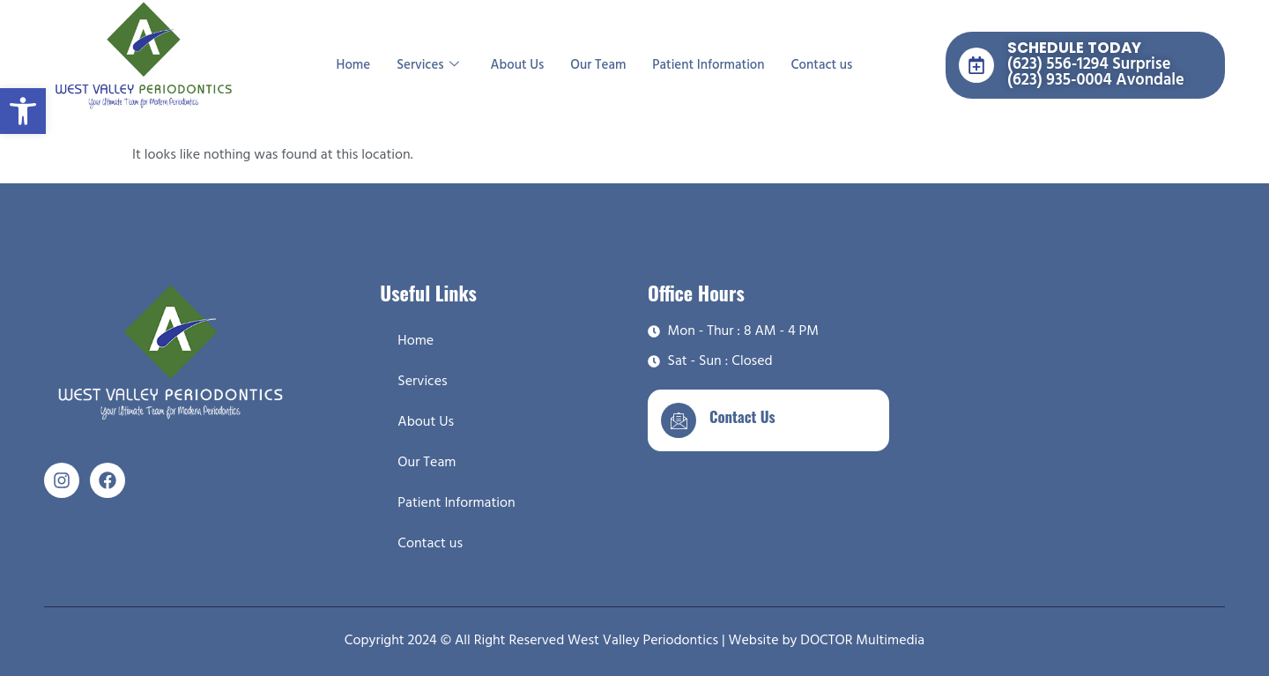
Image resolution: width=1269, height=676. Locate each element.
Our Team (598, 65)
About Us (518, 65)
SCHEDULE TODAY (1074, 47)
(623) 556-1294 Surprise (1088, 65)
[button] (23, 111)
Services (427, 65)
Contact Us (742, 416)
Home (354, 65)
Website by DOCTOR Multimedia (826, 640)
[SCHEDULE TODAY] (976, 65)
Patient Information (708, 65)
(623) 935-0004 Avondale (1095, 80)
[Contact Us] (678, 420)
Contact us (822, 65)
